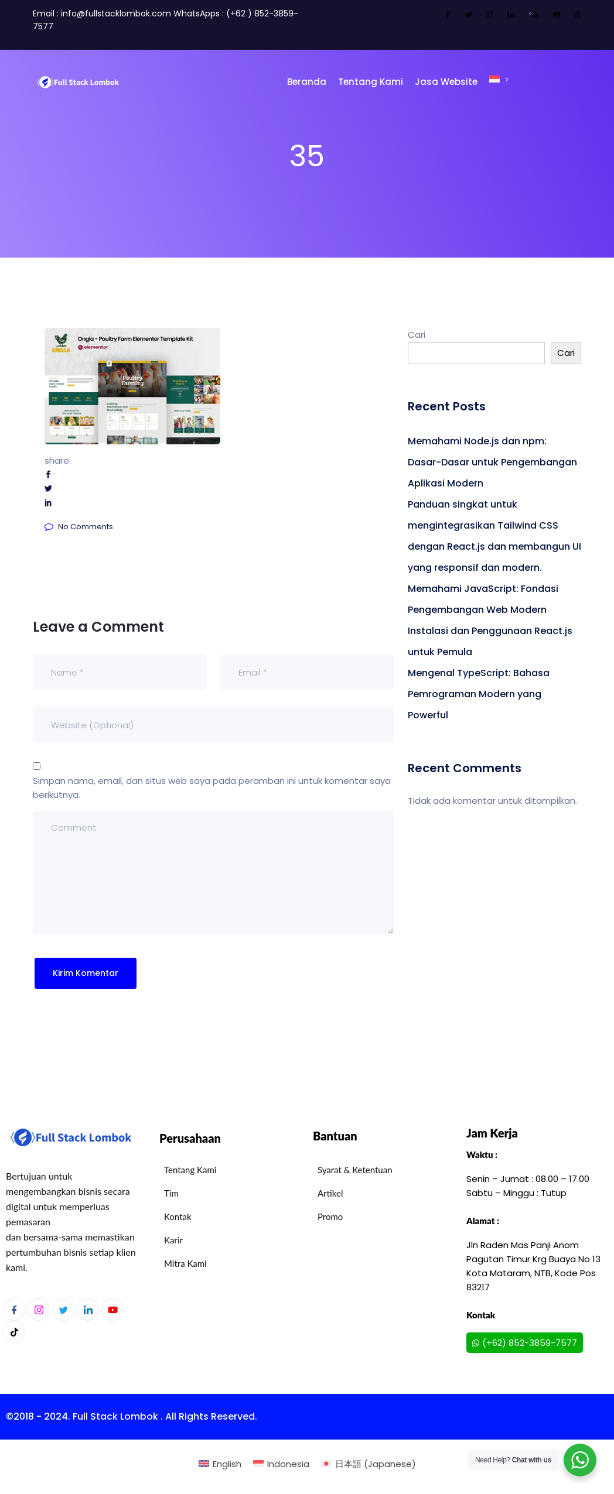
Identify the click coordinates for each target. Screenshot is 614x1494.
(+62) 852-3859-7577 (524, 1343)
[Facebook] (14, 1309)
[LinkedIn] (88, 1309)
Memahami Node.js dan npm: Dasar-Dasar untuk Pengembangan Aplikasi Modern (492, 462)
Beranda (306, 82)
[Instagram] (39, 1309)
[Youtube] (112, 1309)
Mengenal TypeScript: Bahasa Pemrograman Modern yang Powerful (479, 694)
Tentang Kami (370, 82)
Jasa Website (446, 82)
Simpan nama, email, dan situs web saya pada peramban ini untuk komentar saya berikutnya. (212, 788)
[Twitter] (63, 1309)
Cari (416, 334)
